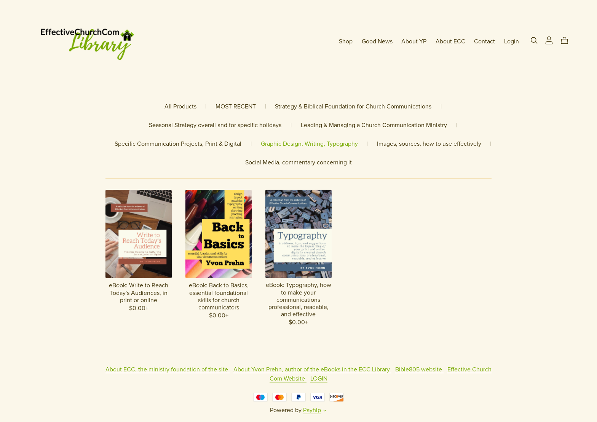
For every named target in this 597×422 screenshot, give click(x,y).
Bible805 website (419, 369)
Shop (346, 41)
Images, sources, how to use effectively (429, 144)
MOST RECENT (235, 106)
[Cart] (567, 41)
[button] (324, 411)
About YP (413, 41)
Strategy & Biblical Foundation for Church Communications (353, 106)
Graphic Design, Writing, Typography (309, 144)
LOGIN (318, 378)
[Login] (549, 40)
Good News (377, 41)
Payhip (312, 410)
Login (511, 41)
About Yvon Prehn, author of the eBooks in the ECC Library (312, 369)
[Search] (534, 40)
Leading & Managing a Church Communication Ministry (374, 125)
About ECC (450, 41)
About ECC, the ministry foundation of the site (167, 369)
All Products (180, 106)
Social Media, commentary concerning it (298, 162)
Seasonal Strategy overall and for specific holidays (215, 125)
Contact (484, 41)
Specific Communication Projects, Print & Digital (178, 144)
